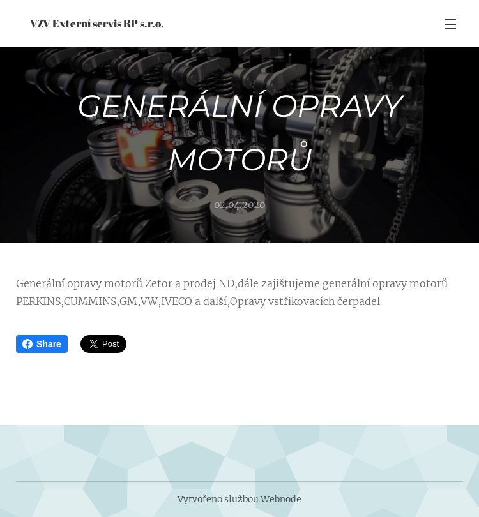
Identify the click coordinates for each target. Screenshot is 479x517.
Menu (450, 24)
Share (41, 344)
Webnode (281, 499)
